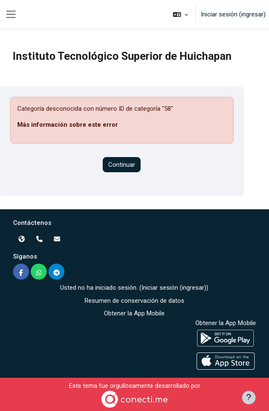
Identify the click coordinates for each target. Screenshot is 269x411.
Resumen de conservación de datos (134, 300)
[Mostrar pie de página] (249, 397)
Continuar (121, 164)
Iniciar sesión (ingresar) (233, 14)
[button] (181, 14)
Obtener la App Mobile (134, 313)
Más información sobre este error (67, 124)
